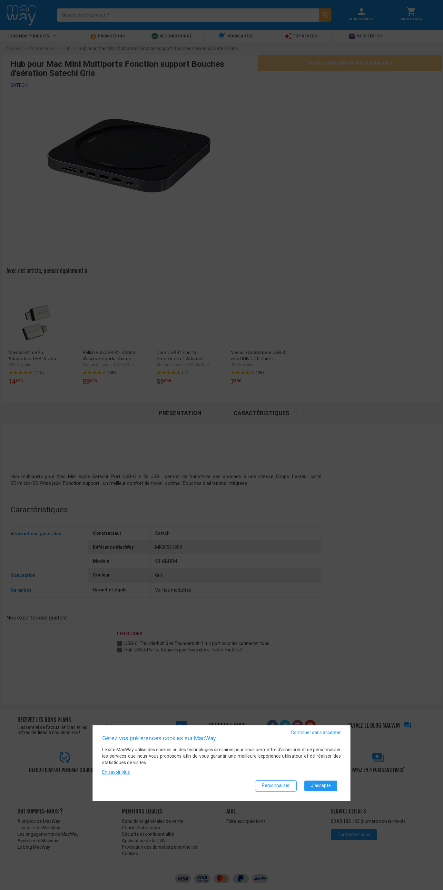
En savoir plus (116, 771)
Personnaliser (276, 785)
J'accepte (321, 785)
